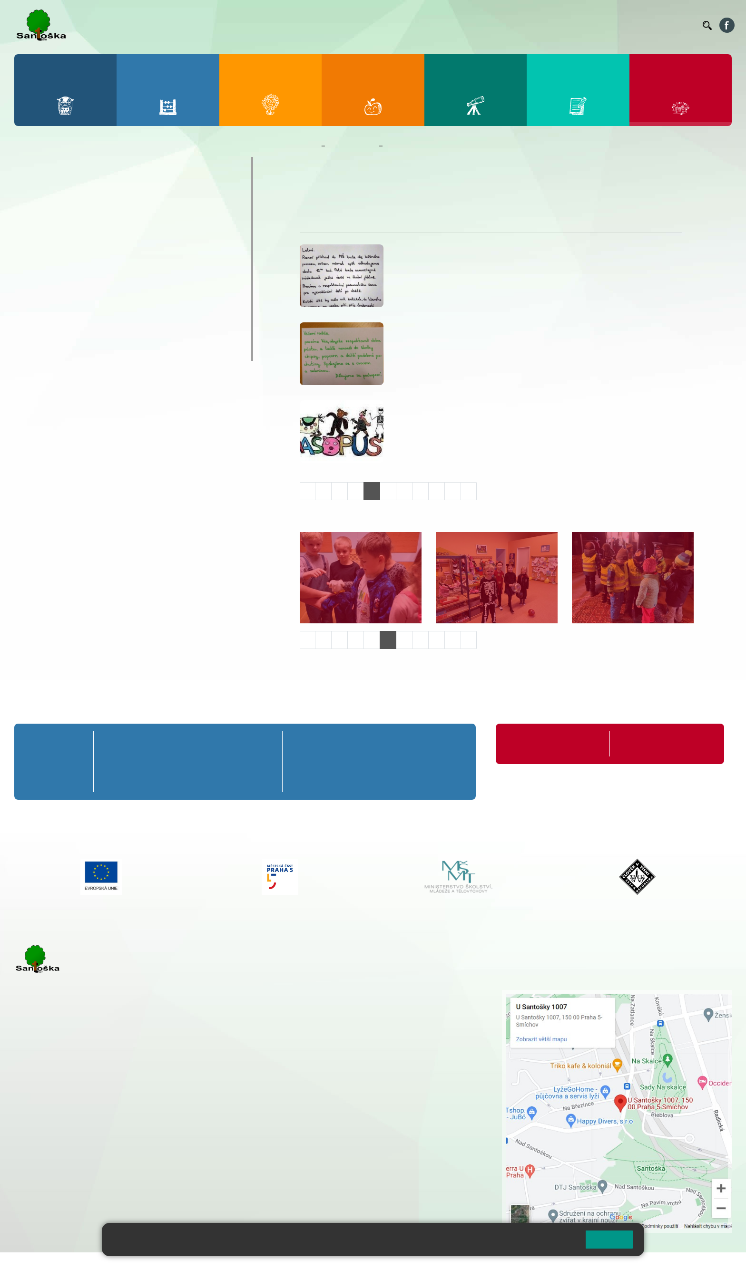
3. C (188, 779)
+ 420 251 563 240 (55, 1157)
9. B (446, 761)
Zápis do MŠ (52, 314)
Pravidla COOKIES (356, 1265)
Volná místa (643, 25)
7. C (355, 779)
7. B (355, 761)
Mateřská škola (352, 146)
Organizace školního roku (546, 744)
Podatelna (603, 25)
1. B (115, 761)
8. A (400, 744)
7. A (355, 744)
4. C (224, 779)
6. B (309, 761)
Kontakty (681, 25)
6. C (309, 779)
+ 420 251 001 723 (55, 1109)
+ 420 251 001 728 (330, 1004)
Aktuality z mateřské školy (81, 240)
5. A (261, 744)
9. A (445, 744)
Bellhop (431, 25)
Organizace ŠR (520, 25)
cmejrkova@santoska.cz (72, 1119)
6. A (309, 744)
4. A (224, 744)
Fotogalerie (49, 277)
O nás (313, 190)
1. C (115, 779)
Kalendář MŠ (52, 258)
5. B (260, 761)
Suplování (565, 25)
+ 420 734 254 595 (378, 1044)
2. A (152, 744)
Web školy (714, 1265)
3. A (188, 744)
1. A (115, 744)
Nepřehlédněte (56, 221)
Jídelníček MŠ (55, 333)
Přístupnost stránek (287, 1265)
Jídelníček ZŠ (471, 25)
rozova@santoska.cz (66, 1167)
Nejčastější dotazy (64, 295)
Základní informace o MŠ (78, 184)
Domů (308, 146)
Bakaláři (400, 25)
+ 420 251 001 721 (332, 994)
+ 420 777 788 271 (114, 1109)
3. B (188, 761)
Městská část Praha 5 (46, 1196)
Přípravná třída (52, 744)
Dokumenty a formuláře (75, 203)
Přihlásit (234, 1265)
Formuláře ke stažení (650, 744)
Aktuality (344, 190)
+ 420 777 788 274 (328, 1014)
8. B (400, 761)
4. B (224, 761)
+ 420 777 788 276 (114, 1157)
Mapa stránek (192, 1265)
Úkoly (375, 190)
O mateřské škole (62, 166)
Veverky (42, 351)
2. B (152, 761)
